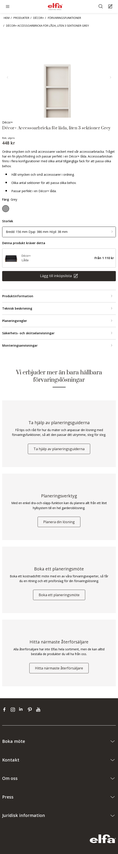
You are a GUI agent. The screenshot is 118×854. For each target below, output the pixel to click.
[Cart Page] (111, 6)
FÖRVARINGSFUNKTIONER (64, 18)
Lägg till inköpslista (56, 275)
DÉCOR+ (38, 18)
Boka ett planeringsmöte (59, 595)
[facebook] (5, 709)
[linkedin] (22, 709)
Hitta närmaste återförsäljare (59, 668)
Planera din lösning (59, 522)
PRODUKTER (21, 18)
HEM (7, 18)
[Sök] (101, 6)
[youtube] (39, 709)
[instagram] (14, 709)
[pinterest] (31, 709)
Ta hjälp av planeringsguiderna (59, 448)
